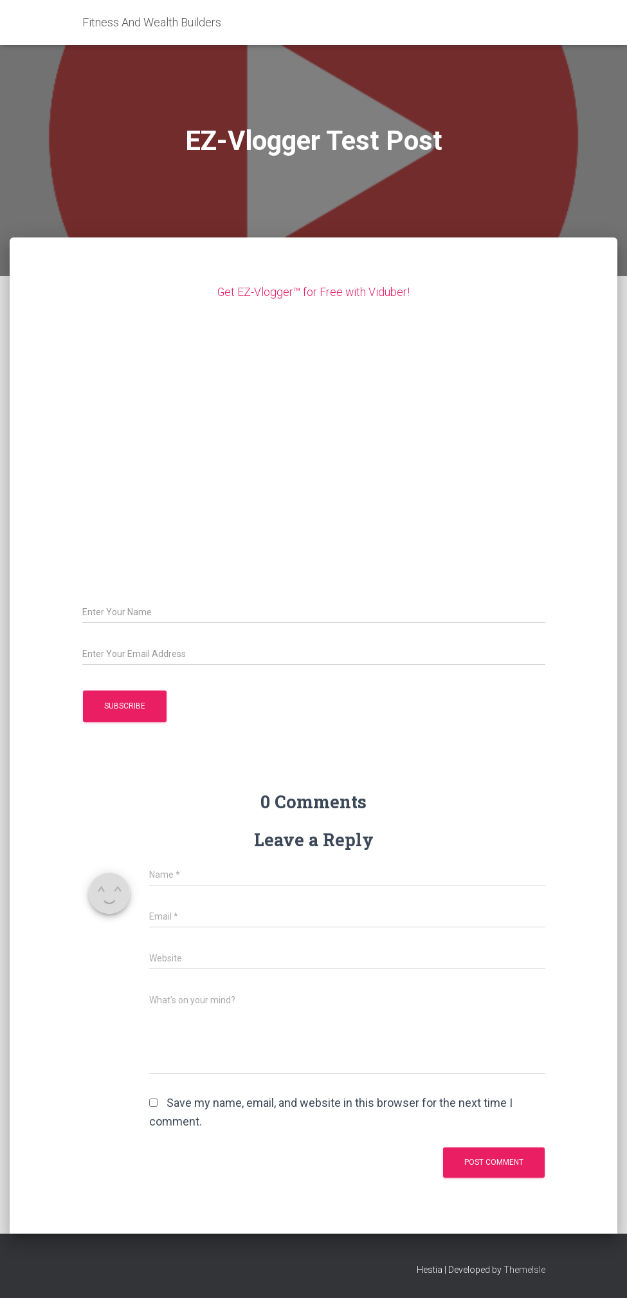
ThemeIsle (524, 1269)
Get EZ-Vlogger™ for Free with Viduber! (313, 292)
